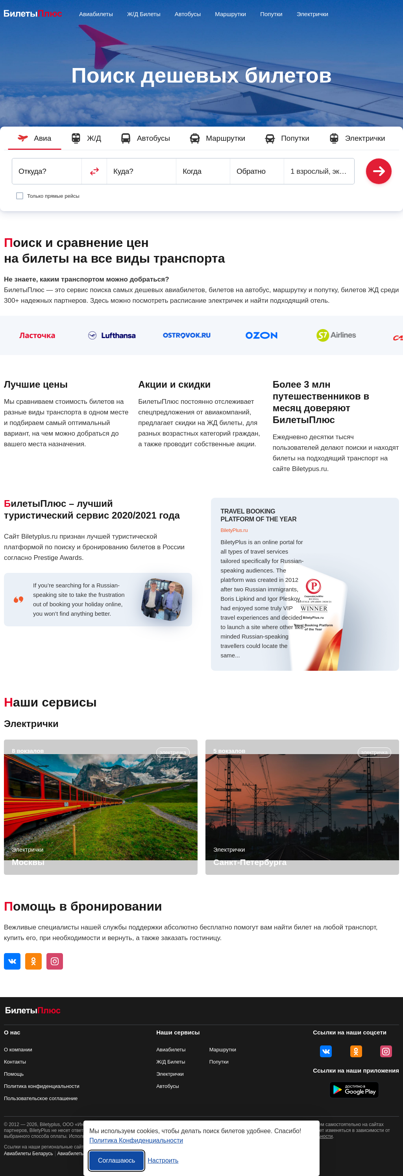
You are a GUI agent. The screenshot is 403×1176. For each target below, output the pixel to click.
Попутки (271, 14)
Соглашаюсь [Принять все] (116, 1160)
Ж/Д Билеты (144, 14)
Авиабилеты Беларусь (28, 1153)
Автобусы (188, 14)
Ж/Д (86, 138)
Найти (379, 171)
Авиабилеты (170, 1050)
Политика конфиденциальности (41, 1086)
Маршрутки (230, 14)
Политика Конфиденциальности (136, 1140)
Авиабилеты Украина (80, 1153)
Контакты (15, 1062)
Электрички (312, 14)
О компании (18, 1050)
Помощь (14, 1074)
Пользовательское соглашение (41, 1098)
